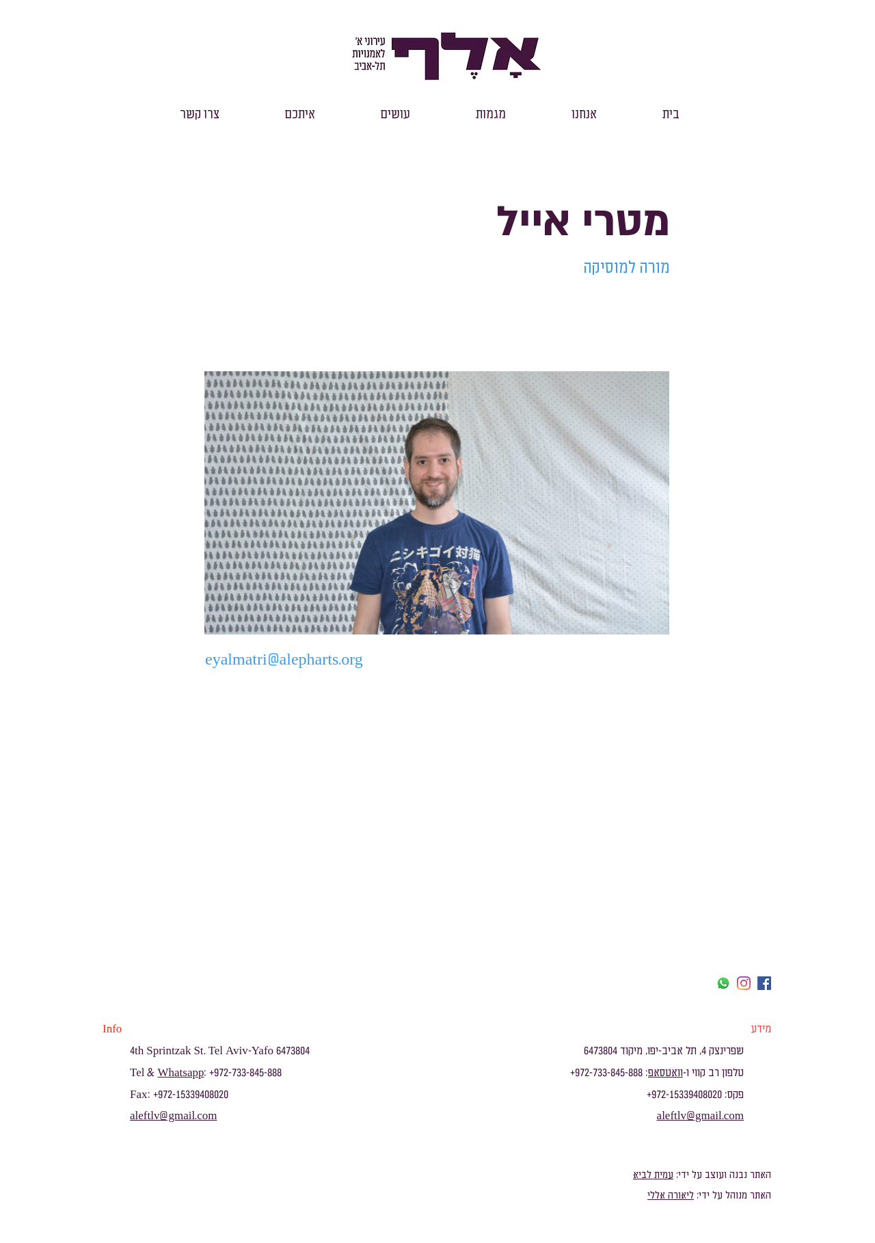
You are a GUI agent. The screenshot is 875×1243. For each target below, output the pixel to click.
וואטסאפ (665, 1073)
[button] (584, 114)
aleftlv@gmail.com (173, 1116)
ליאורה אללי (670, 1195)
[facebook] (764, 983)
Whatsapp (180, 1073)
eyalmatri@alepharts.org (284, 660)
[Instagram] (744, 983)
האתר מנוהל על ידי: (732, 1195)
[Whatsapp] (723, 983)
